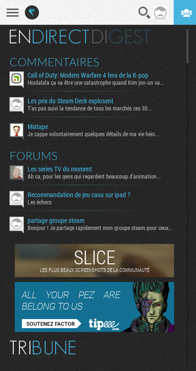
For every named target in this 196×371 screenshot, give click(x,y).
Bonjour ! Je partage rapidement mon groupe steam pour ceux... (100, 227)
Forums (34, 156)
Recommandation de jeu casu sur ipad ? (79, 195)
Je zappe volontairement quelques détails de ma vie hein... (93, 133)
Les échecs (39, 202)
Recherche (144, 13)
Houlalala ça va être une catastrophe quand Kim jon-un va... (96, 82)
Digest (121, 37)
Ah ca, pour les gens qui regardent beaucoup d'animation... (94, 176)
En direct (49, 37)
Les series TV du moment (60, 169)
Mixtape (38, 126)
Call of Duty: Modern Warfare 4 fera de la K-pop (88, 75)
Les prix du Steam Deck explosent (70, 101)
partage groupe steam (56, 220)
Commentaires (54, 62)
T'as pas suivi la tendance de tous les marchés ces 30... (90, 108)
